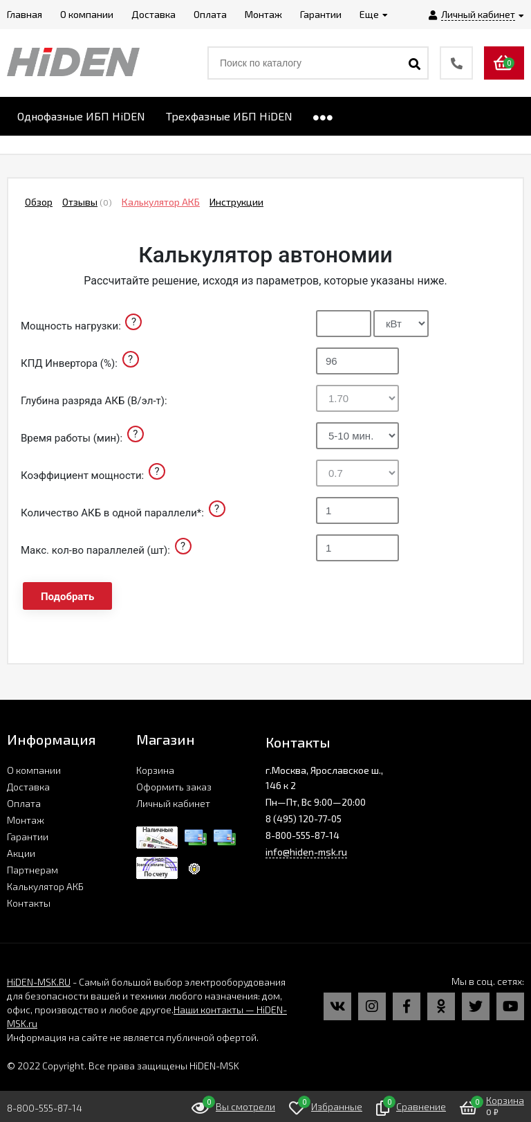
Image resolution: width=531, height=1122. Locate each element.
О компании (34, 770)
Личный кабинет (173, 803)
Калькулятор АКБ (161, 202)
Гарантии (27, 836)
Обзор (39, 202)
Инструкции (236, 202)
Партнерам (32, 870)
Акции (21, 853)
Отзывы (79, 202)
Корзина (155, 770)
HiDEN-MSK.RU (39, 982)
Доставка (28, 787)
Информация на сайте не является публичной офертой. (133, 1037)
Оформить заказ (174, 787)
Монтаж (25, 820)
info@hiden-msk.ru (306, 852)
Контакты (28, 903)
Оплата (24, 803)
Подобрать (67, 596)
